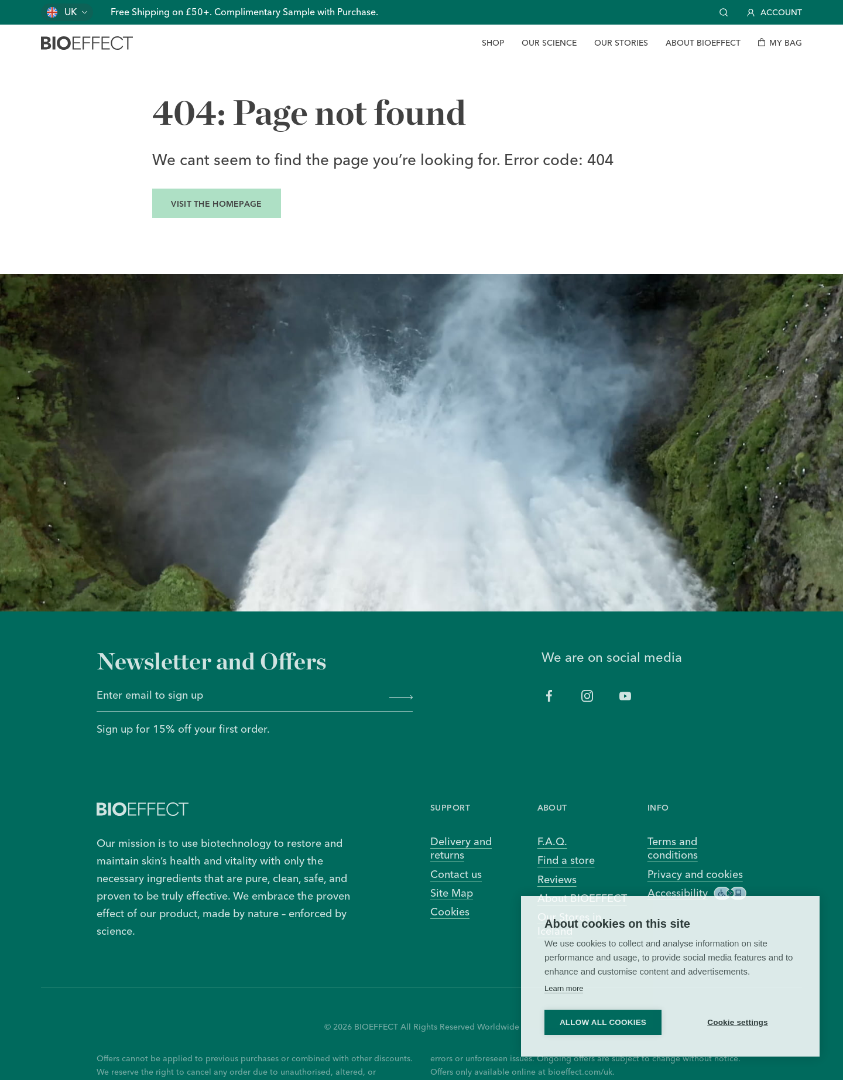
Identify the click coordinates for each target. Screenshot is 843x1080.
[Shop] (493, 43)
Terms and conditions (672, 848)
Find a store (566, 860)
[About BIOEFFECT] (703, 43)
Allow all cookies (603, 1022)
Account (774, 12)
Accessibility (696, 893)
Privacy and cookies (695, 874)
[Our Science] (549, 43)
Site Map (451, 893)
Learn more (563, 988)
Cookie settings (737, 1022)
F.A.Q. (552, 841)
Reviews (557, 879)
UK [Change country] (70, 12)
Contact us (456, 874)
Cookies (450, 911)
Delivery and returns (461, 848)
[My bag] (780, 43)
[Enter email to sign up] (239, 696)
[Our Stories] (621, 43)
